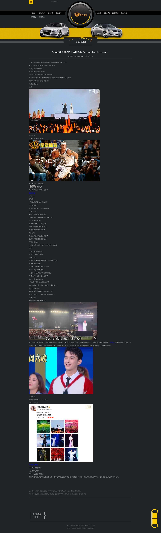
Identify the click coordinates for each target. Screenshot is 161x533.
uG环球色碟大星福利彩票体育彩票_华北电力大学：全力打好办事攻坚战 (57, 491)
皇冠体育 (76, 528)
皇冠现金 (32, 193)
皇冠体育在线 (33, 465)
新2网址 (92, 528)
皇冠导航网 (115, 13)
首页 (33, 13)
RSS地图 (86, 525)
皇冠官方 (112, 342)
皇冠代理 (50, 13)
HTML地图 (92, 525)
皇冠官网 (59, 13)
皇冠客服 (87, 528)
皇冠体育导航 (70, 528)
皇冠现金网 (82, 528)
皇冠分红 (107, 13)
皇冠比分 (98, 13)
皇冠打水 (42, 13)
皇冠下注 (124, 13)
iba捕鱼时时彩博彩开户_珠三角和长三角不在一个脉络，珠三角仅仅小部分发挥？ (60, 494)
